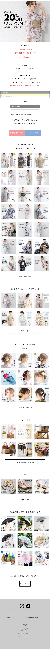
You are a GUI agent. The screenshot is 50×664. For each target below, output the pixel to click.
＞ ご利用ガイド (8, 617)
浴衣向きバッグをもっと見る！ (26, 462)
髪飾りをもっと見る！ (25, 407)
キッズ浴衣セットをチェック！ (25, 331)
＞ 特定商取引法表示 (29, 614)
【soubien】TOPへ (25, 583)
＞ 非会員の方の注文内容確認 (31, 617)
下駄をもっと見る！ (25, 499)
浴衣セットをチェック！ (25, 276)
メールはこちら (28, 633)
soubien (25, 57)
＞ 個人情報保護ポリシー (10, 614)
